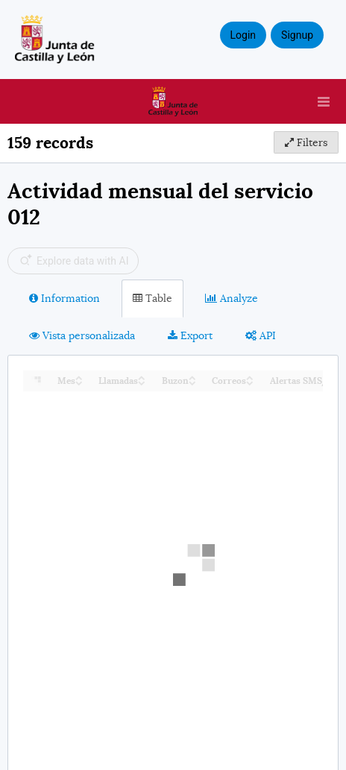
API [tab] (260, 335)
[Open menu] (323, 101)
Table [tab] (152, 298)
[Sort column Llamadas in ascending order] (141, 376)
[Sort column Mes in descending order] (79, 382)
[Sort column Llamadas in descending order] (141, 382)
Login (243, 35)
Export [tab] (190, 335)
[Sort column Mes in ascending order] (79, 376)
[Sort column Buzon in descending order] (192, 382)
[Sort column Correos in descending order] (250, 382)
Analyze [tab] (231, 298)
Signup (297, 35)
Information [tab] (64, 298)
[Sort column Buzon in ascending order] (192, 376)
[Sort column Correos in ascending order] (250, 376)
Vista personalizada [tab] (82, 335)
